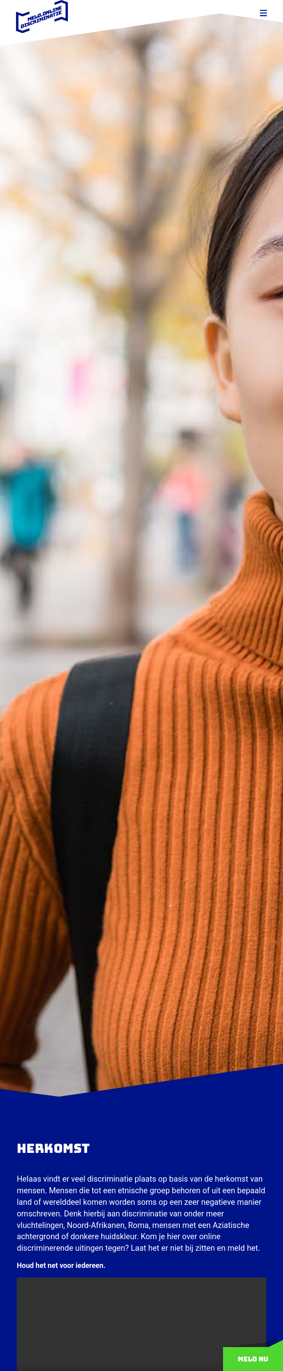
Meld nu (253, 1359)
